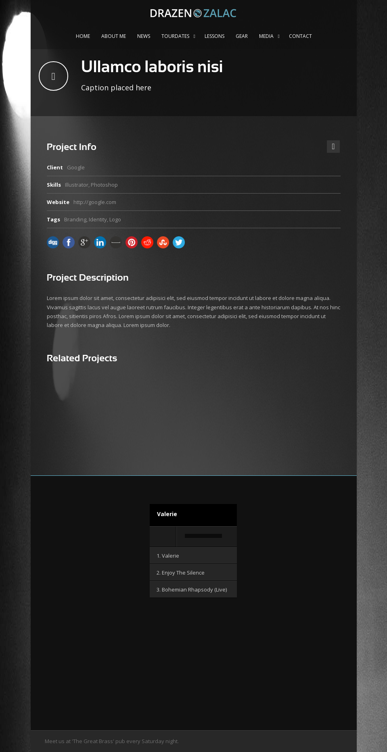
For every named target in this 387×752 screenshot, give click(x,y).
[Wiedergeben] (163, 537)
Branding (75, 219)
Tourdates (175, 36)
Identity (98, 219)
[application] (193, 537)
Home (83, 36)
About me (113, 36)
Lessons (214, 36)
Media (266, 36)
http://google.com (94, 202)
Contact (300, 36)
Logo (115, 219)
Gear (242, 36)
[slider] (203, 536)
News (143, 36)
